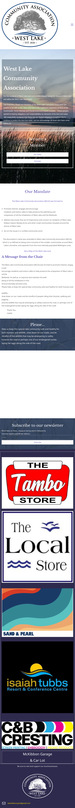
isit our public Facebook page (19, 804)
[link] (37, 428)
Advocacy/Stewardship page (54, 791)
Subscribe (37, 412)
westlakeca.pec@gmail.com (19, 773)
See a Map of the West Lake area (37, 220)
